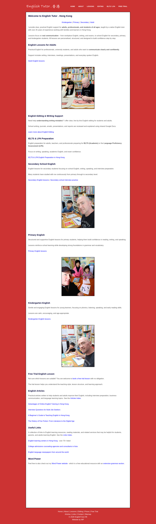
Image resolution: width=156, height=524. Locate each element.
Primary (76, 22)
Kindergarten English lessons (39, 319)
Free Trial (122, 6)
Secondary (84, 22)
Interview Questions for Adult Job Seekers (44, 410)
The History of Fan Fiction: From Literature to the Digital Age (51, 421)
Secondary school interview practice (64, 180)
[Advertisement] (78, 488)
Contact (80, 514)
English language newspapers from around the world (48, 452)
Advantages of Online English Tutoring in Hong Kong (48, 404)
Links (74, 514)
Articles (68, 514)
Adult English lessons (36, 61)
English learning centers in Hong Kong (43, 441)
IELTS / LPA (111, 6)
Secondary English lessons (39, 180)
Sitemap (88, 514)
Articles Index (75, 398)
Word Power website (60, 463)
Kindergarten (67, 22)
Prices (86, 511)
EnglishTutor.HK (81, 517)
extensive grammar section (113, 463)
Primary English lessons (37, 251)
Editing (100, 6)
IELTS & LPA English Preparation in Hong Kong (46, 157)
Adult (92, 22)
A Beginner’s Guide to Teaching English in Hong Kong (49, 415)
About (81, 6)
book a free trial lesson (81, 379)
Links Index (67, 435)
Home (72, 6)
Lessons (90, 6)
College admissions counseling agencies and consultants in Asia (53, 446)
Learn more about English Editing (41, 132)
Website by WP (78, 520)
